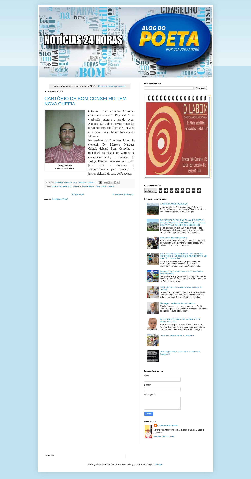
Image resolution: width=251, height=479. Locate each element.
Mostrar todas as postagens (111, 86)
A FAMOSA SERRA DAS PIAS (173, 204)
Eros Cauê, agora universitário (173, 238)
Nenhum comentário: (87, 182)
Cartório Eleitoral (87, 186)
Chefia (97, 186)
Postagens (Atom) (60, 199)
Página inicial (78, 194)
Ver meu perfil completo (164, 436)
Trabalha (110, 186)
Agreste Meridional (59, 186)
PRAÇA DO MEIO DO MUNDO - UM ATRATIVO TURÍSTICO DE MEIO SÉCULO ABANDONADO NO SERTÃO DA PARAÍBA (183, 256)
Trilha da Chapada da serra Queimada (177, 335)
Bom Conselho (73, 186)
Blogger (159, 464)
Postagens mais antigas (122, 194)
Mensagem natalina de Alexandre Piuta (177, 303)
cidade (103, 186)
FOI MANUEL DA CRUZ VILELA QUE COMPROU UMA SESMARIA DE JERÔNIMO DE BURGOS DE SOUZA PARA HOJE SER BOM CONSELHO (182, 222)
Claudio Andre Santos (167, 425)
